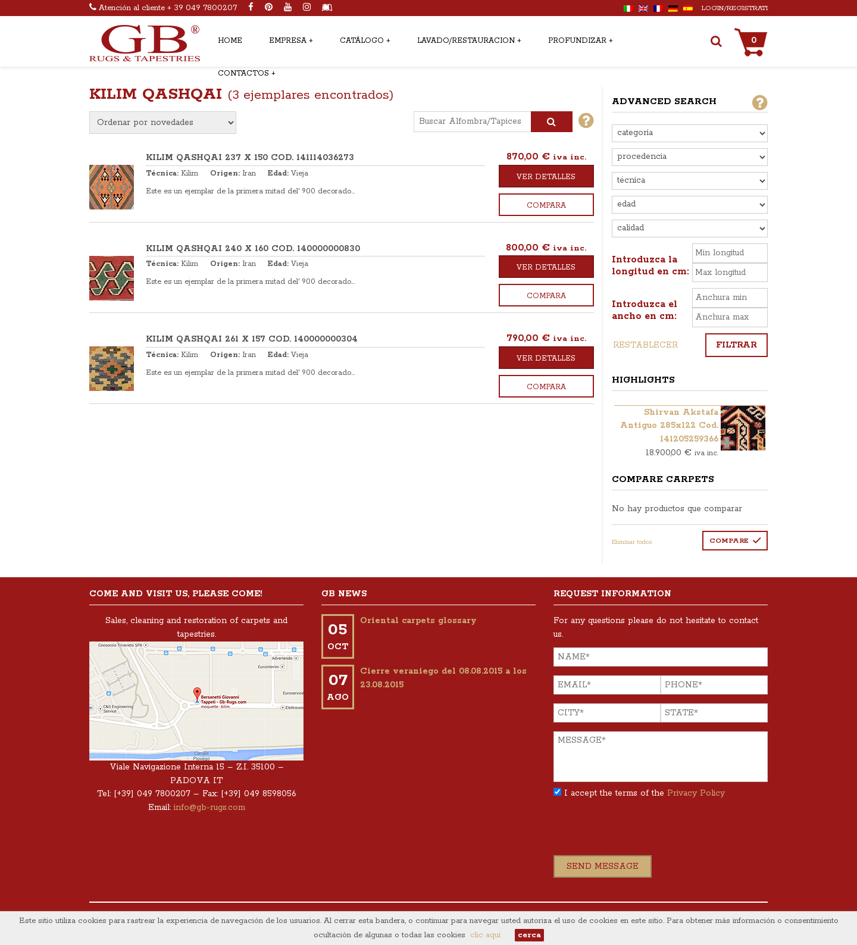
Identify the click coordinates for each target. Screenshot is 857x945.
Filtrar (736, 345)
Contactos (243, 73)
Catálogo (362, 40)
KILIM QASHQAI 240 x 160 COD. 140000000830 (253, 248)
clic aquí (485, 935)
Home (230, 40)
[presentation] (643, 832)
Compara (546, 205)
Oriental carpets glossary (418, 620)
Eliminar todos (632, 542)
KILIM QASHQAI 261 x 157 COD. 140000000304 (252, 339)
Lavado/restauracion (466, 40)
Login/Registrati (735, 8)
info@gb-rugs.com (209, 807)
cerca (529, 935)
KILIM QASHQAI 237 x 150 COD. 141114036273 (250, 157)
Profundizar (577, 40)
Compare (729, 540)
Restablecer (645, 345)
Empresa (287, 40)
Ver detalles (546, 177)
